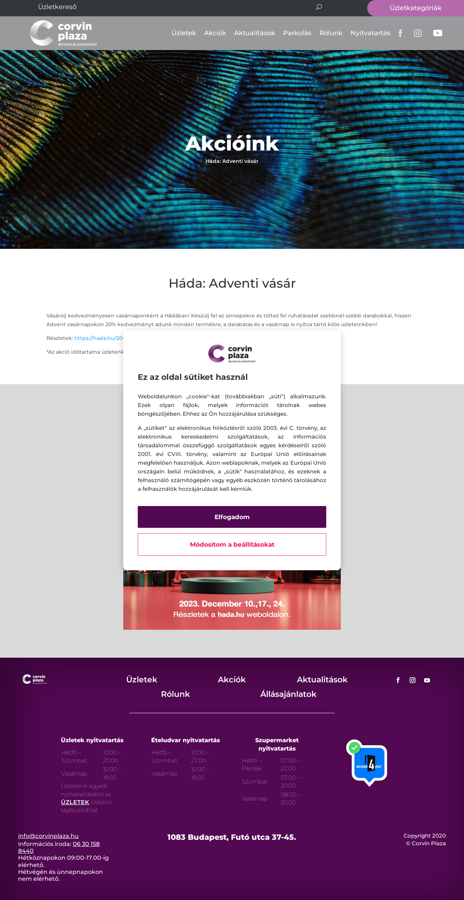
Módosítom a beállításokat (232, 544)
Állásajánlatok (288, 694)
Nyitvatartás (370, 33)
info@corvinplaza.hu (48, 836)
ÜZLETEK (75, 802)
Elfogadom (232, 517)
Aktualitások (254, 33)
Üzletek (183, 33)
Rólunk (331, 33)
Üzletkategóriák (416, 8)
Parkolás (297, 33)
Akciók (215, 33)
